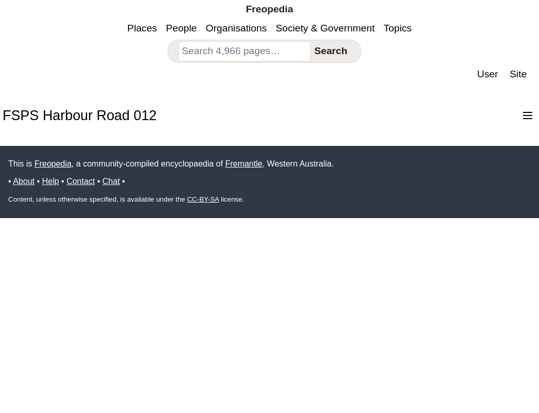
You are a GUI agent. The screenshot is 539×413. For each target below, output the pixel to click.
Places (142, 28)
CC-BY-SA (203, 199)
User (487, 74)
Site (518, 74)
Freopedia (53, 163)
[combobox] (244, 51)
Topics (398, 28)
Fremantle (244, 163)
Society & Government (325, 28)
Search (330, 50)
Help (50, 181)
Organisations (236, 28)
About (24, 181)
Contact (81, 181)
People (181, 28)
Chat (111, 181)
